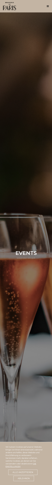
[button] (48, 5)
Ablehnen (24, 478)
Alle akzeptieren (23, 472)
